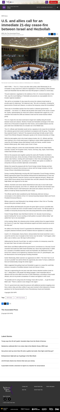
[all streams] (58, 7)
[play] (4, 7)
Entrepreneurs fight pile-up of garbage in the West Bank (18, 356)
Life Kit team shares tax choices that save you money (18, 361)
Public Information (50, 386)
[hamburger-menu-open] (3, 2)
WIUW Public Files (38, 389)
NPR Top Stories (20, 297)
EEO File (24, 389)
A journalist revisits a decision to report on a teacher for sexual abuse (23, 365)
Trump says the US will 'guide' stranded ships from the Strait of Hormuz (23, 341)
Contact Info (25, 386)
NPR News (4, 16)
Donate (54, 2)
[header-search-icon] (46, 2)
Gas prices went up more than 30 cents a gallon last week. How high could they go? (27, 351)
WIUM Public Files (38, 386)
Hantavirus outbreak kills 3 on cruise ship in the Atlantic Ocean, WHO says (24, 346)
